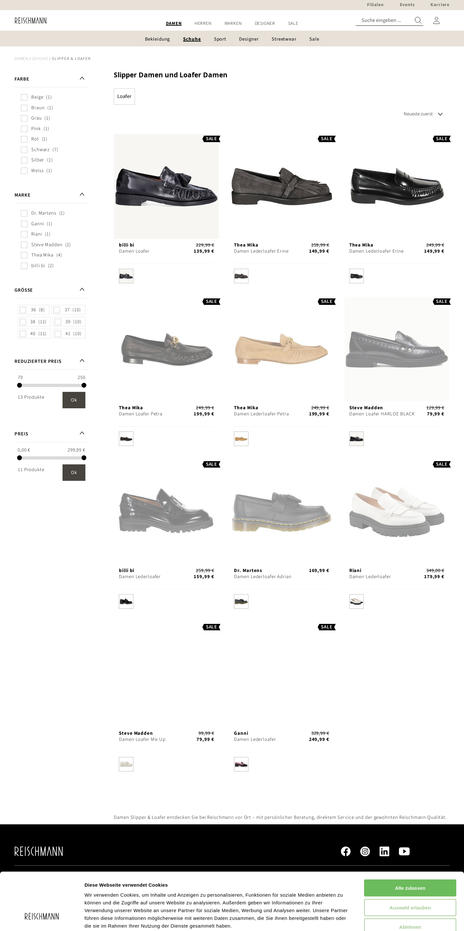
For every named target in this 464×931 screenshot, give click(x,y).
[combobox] (389, 20)
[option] (126, 276)
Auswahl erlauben (410, 858)
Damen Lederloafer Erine (261, 251)
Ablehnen (410, 877)
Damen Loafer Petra (140, 414)
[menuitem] (174, 23)
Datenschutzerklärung (164, 892)
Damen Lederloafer (140, 576)
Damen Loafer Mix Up (142, 739)
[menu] (232, 23)
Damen (21, 59)
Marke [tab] (22, 195)
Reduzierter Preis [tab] (38, 361)
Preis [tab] (21, 434)
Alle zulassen (410, 838)
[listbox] (166, 277)
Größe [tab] (24, 290)
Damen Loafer (134, 251)
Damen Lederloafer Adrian (262, 576)
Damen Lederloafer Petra (261, 414)
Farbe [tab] (22, 79)
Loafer (124, 96)
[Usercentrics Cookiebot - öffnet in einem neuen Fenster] (42, 918)
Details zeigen (342, 918)
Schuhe (40, 59)
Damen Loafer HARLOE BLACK (382, 414)
